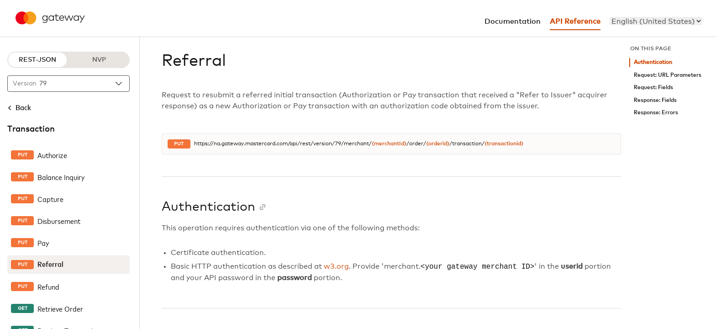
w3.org (336, 267)
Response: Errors (656, 113)
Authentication (653, 62)
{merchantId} (389, 144)
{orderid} (437, 144)
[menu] (656, 21)
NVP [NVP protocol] (99, 60)
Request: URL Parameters (667, 75)
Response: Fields (655, 100)
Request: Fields (653, 87)
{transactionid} (503, 144)
